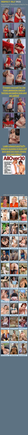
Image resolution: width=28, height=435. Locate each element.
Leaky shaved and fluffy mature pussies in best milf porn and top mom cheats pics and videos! (14, 150)
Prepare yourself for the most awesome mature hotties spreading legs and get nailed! (14, 91)
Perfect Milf (11, 1)
